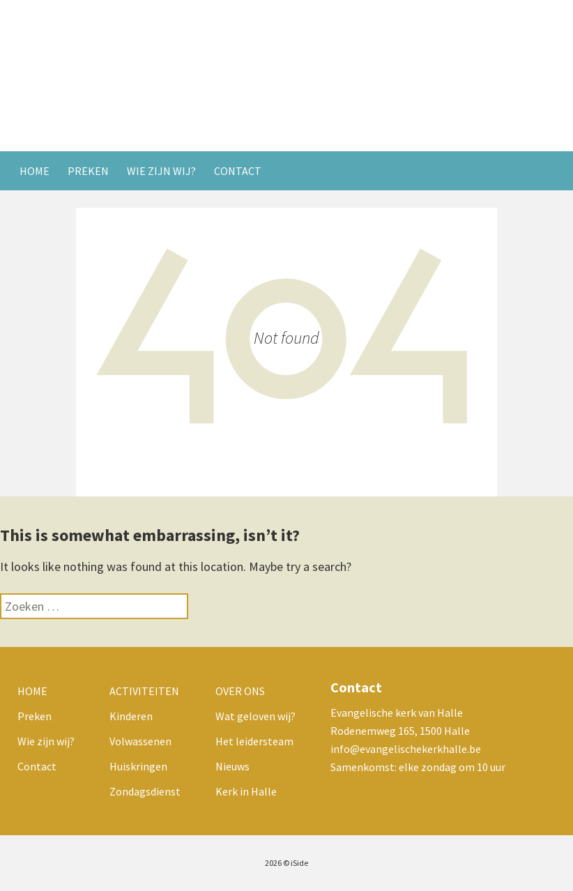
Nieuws (232, 766)
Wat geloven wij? (255, 716)
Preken (88, 171)
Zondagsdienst (145, 791)
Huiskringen (138, 766)
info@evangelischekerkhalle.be (405, 749)
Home (34, 171)
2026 (273, 863)
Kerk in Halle (246, 791)
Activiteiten (144, 691)
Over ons (240, 691)
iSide (299, 863)
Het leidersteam (254, 741)
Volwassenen (140, 741)
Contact (237, 171)
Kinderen (131, 716)
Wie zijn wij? (161, 171)
